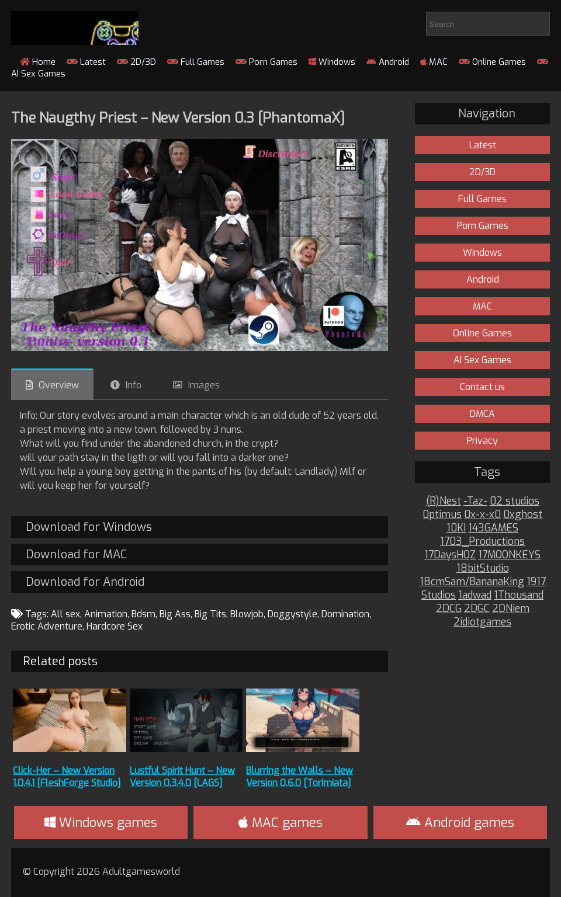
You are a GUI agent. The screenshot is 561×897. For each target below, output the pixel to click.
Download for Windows (89, 527)
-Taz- (475, 501)
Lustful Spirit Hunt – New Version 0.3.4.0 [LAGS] (182, 776)
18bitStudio (482, 568)
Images (204, 385)
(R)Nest (443, 501)
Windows (332, 62)
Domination (345, 614)
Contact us (482, 387)
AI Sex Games (482, 360)
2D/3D (136, 62)
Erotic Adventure (46, 626)
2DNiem (510, 609)
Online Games (492, 62)
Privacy (482, 440)
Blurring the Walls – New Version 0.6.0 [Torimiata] (299, 776)
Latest (86, 62)
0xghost (522, 514)
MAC (434, 62)
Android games (460, 822)
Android (387, 62)
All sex (65, 614)
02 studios (514, 501)
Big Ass (175, 614)
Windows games (100, 822)
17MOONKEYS (509, 555)
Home (38, 62)
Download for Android (85, 582)
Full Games (195, 62)
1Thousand (518, 595)
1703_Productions (482, 541)
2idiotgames (482, 622)
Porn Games (266, 62)
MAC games (280, 822)
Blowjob (247, 614)
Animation (105, 614)
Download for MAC (76, 554)
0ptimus (442, 514)
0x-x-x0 (482, 514)
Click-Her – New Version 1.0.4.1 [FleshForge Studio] (67, 776)
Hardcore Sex (114, 626)
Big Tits (210, 614)
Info (133, 385)
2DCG (449, 609)
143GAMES (493, 528)
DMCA (482, 414)
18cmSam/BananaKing (472, 582)
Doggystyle (292, 614)
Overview (59, 385)
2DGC (477, 609)
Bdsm (143, 614)
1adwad (474, 595)
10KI (456, 528)
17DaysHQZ (450, 555)
